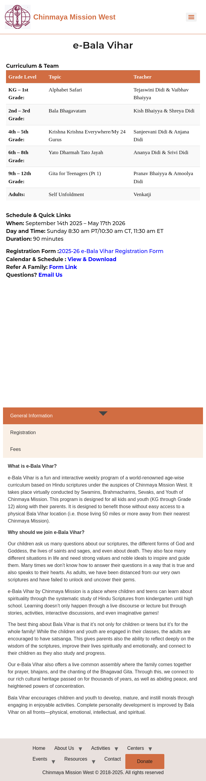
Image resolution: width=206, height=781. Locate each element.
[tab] (103, 415)
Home (39, 748)
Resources (75, 759)
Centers (135, 748)
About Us (64, 748)
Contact (112, 759)
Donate (145, 761)
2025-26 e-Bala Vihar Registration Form (111, 251)
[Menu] (191, 17)
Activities (100, 748)
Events (40, 759)
